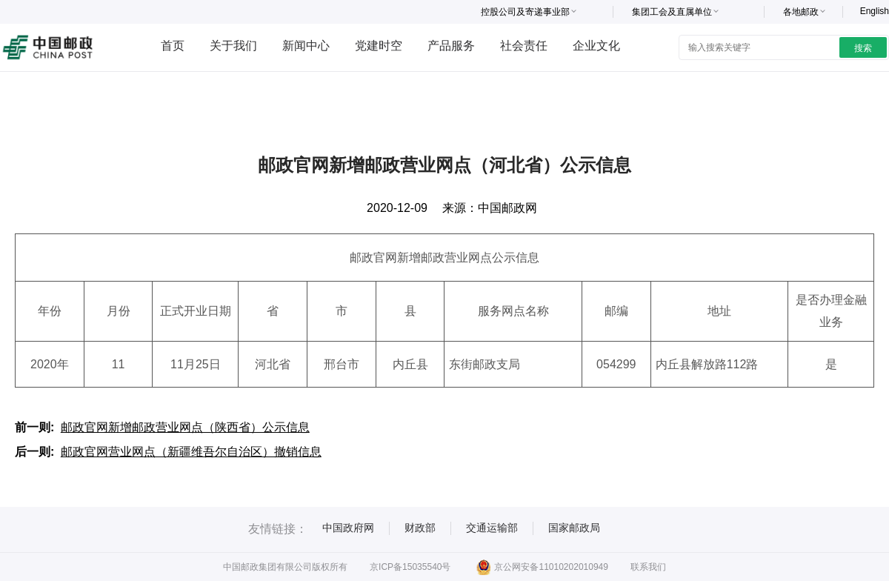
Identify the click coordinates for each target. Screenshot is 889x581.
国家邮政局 (574, 528)
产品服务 (451, 45)
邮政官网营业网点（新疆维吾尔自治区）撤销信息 (191, 451)
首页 (172, 45)
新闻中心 (306, 45)
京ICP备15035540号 (410, 567)
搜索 (863, 48)
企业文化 (596, 45)
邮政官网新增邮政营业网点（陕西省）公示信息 (185, 427)
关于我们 (233, 45)
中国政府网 (348, 528)
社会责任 (523, 45)
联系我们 (648, 567)
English (874, 11)
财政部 (420, 528)
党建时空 (378, 45)
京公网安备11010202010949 (541, 567)
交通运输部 (492, 528)
